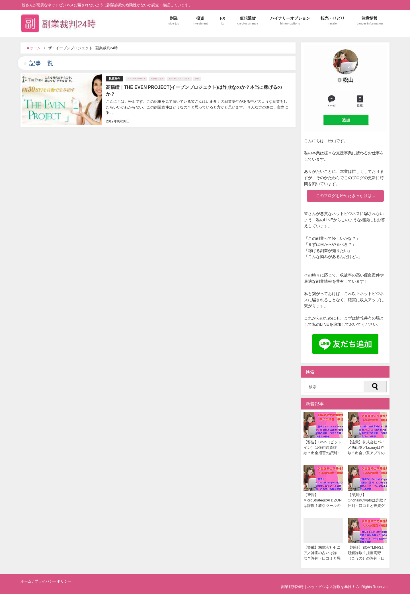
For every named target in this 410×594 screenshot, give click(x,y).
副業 (174, 20)
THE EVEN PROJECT (136, 78)
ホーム (26, 581)
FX (222, 20)
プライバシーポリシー (52, 581)
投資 (200, 20)
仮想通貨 (247, 20)
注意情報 (369, 20)
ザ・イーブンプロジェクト (179, 78)
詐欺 (197, 78)
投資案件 (114, 78)
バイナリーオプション (290, 20)
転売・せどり (333, 20)
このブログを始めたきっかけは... (345, 196)
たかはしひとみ (157, 78)
